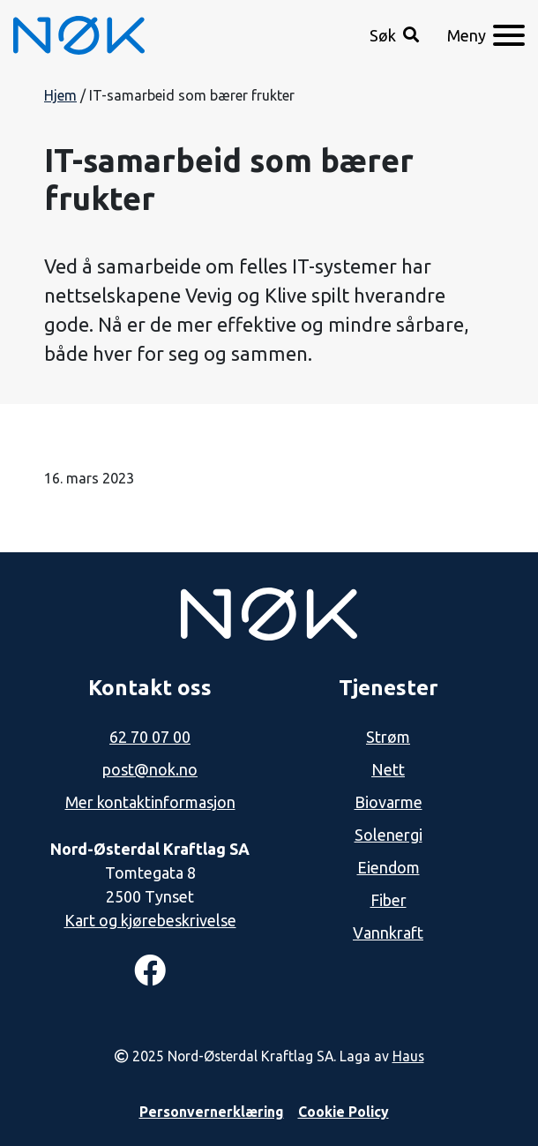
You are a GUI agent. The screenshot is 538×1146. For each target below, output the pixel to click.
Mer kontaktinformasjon (150, 802)
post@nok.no (150, 769)
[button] (394, 36)
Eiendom (388, 867)
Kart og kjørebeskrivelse (150, 920)
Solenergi (388, 834)
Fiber (388, 900)
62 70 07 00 (150, 736)
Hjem (60, 95)
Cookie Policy (343, 1112)
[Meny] (486, 35)
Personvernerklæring (211, 1112)
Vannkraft (388, 932)
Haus (408, 1056)
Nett (388, 769)
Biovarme (388, 802)
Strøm (388, 736)
